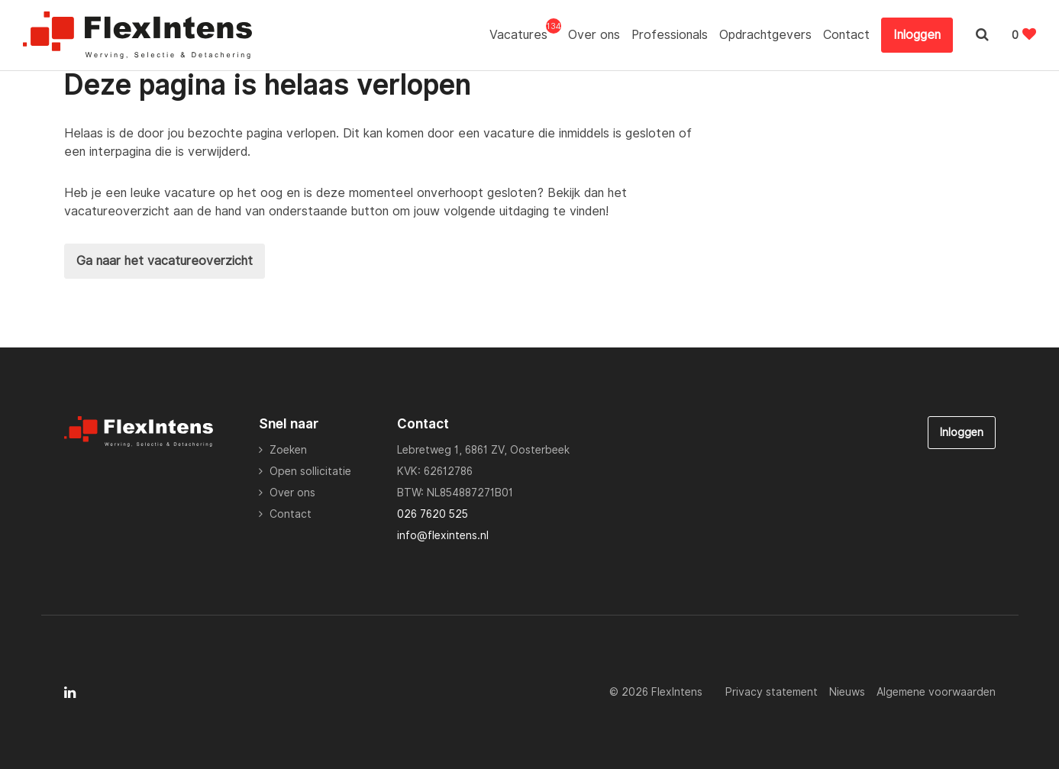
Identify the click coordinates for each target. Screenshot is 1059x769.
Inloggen (917, 34)
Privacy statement (771, 692)
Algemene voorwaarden (936, 692)
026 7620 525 (432, 514)
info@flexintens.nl (443, 535)
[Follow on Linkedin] (70, 693)
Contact (846, 34)
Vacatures (523, 34)
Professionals (669, 34)
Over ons (594, 34)
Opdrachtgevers (765, 34)
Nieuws (847, 692)
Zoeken (288, 450)
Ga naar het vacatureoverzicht (164, 261)
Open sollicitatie (310, 471)
